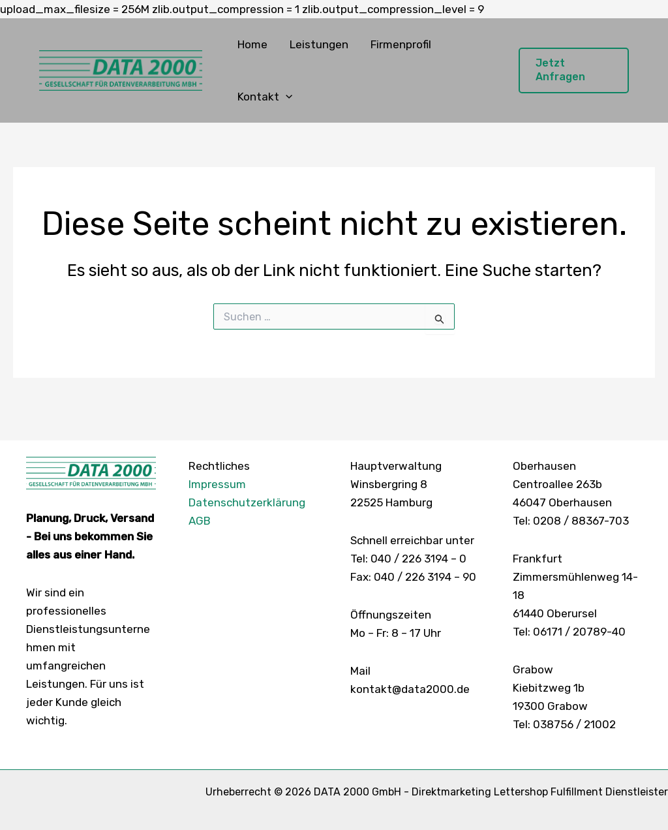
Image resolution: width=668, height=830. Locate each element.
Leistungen (319, 44)
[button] (285, 96)
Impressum (217, 484)
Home (252, 44)
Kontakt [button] (264, 96)
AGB (200, 520)
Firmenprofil (401, 44)
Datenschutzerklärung (247, 502)
